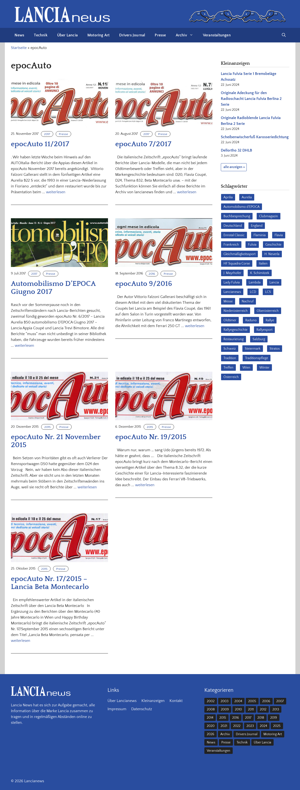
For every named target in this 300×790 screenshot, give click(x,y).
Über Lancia (67, 35)
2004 (238, 701)
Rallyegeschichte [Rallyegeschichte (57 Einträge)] (235, 330)
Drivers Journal (132, 35)
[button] (284, 35)
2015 (47, 427)
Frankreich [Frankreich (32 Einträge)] (231, 245)
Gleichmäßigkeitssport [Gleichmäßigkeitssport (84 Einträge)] (239, 254)
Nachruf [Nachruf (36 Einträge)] (248, 301)
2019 (273, 718)
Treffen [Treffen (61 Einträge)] (228, 368)
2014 (210, 718)
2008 (211, 709)
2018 (260, 718)
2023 (250, 726)
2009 (225, 709)
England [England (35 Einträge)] (256, 226)
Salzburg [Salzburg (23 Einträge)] (259, 339)
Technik (40, 35)
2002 (211, 701)
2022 (236, 726)
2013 (275, 709)
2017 (47, 134)
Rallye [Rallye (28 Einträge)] (270, 320)
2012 (263, 709)
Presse (160, 35)
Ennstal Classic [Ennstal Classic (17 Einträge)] (234, 235)
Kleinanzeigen (153, 701)
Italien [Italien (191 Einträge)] (263, 264)
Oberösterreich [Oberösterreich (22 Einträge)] (268, 311)
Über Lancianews (122, 701)
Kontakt (176, 701)
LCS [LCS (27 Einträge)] (268, 292)
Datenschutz (141, 709)
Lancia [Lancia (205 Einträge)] (274, 282)
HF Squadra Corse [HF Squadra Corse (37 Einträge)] (236, 264)
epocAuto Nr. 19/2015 (150, 437)
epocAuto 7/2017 (143, 144)
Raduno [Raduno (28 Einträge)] (251, 320)
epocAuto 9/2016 (143, 284)
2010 (238, 709)
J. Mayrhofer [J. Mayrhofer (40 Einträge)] (232, 273)
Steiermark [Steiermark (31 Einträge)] (253, 349)
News (19, 35)
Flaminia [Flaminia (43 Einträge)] (260, 235)
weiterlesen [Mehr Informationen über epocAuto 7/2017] (186, 192)
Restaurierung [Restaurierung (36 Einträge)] (233, 339)
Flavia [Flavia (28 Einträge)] (279, 235)
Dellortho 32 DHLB (236, 150)
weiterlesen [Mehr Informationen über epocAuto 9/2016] (194, 326)
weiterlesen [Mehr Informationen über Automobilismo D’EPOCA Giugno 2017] (24, 345)
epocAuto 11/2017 (40, 144)
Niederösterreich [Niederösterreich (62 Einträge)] (235, 311)
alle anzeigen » (234, 167)
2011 (251, 709)
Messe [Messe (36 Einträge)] (228, 301)
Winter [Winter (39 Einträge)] (264, 368)
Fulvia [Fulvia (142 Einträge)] (252, 245)
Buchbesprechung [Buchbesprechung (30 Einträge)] (236, 216)
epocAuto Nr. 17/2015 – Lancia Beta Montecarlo (50, 583)
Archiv (187, 35)
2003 (224, 701)
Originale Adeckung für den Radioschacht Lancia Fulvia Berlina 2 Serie (251, 99)
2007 (280, 701)
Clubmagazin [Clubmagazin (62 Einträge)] (268, 216)
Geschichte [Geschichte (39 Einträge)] (273, 245)
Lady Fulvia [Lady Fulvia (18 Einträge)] (231, 282)
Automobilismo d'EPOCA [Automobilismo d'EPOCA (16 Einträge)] (241, 207)
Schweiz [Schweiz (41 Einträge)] (229, 349)
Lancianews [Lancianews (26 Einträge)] (232, 292)
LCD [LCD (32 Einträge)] (253, 292)
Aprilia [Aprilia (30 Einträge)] (228, 197)
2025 (277, 726)
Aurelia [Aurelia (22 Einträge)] (247, 197)
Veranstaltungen (217, 35)
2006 (266, 701)
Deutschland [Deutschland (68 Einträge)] (232, 226)
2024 (263, 726)
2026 (210, 734)
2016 (152, 273)
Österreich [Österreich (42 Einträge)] (231, 377)
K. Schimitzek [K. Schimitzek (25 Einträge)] (259, 273)
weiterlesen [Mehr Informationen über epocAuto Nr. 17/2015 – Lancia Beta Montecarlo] (20, 640)
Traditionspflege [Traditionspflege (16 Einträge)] (256, 358)
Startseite (19, 48)
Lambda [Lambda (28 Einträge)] (255, 282)
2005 (252, 701)
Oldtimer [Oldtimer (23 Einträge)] (229, 320)
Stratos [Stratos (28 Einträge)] (274, 349)
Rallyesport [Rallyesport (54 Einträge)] (264, 330)
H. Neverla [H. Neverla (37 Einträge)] (271, 254)
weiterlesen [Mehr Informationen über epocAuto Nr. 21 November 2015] (87, 487)
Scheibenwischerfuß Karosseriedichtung (255, 137)
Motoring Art (98, 35)
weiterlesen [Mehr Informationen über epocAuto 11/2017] (55, 192)
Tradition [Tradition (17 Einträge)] (229, 358)
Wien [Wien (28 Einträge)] (246, 368)
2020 (211, 726)
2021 (224, 726)
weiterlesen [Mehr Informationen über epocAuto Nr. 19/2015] (144, 485)
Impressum (117, 709)
